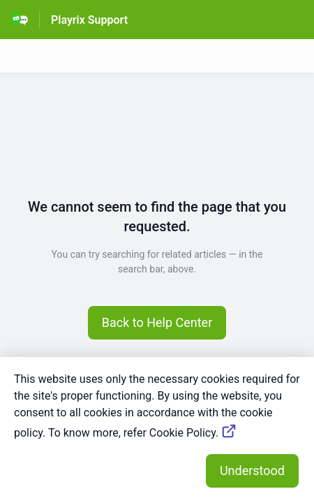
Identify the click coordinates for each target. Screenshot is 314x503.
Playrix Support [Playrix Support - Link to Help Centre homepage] (89, 20)
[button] (157, 323)
